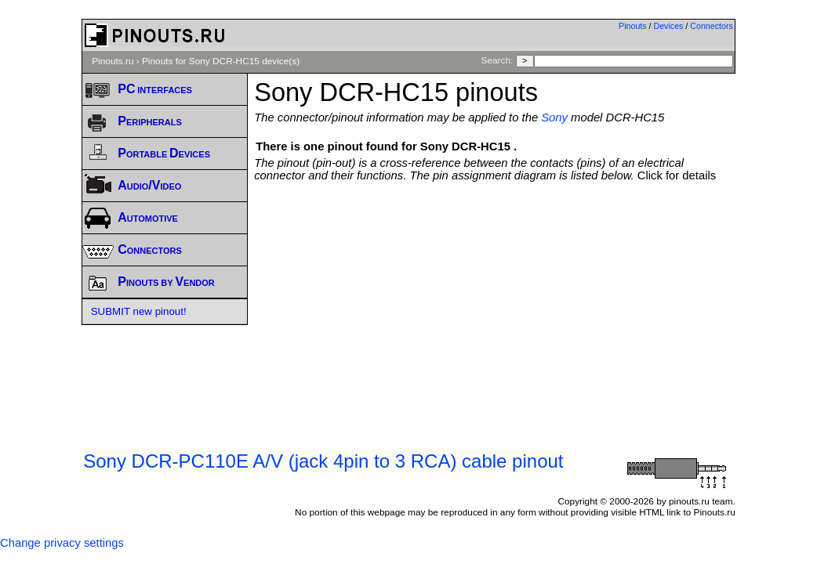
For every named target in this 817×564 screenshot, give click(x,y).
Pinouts (633, 26)
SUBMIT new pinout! (139, 311)
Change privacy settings (62, 543)
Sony (554, 117)
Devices (669, 26)
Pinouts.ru (112, 61)
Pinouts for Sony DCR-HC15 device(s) (221, 61)
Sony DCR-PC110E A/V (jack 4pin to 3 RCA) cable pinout (323, 461)
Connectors (711, 26)
